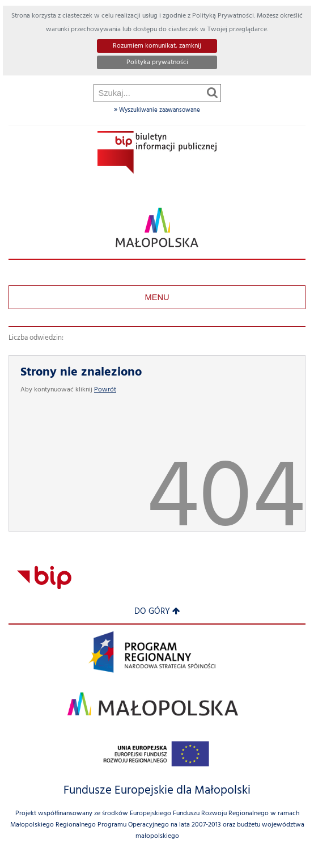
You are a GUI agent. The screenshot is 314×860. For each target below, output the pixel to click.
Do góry (157, 611)
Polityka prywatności (157, 62)
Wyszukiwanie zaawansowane (157, 110)
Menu (157, 297)
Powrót (105, 389)
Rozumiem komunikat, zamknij (157, 46)
